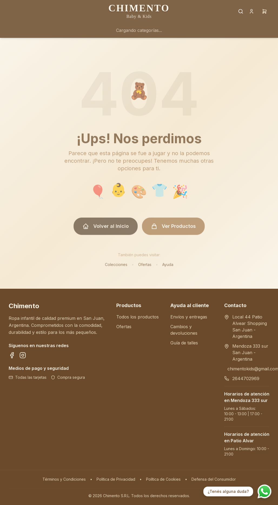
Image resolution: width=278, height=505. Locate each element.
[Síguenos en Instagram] (22, 355)
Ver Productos (173, 228)
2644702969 (245, 378)
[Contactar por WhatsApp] (264, 491)
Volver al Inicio (105, 228)
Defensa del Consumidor (213, 479)
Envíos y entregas (188, 317)
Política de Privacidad (116, 479)
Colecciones (116, 266)
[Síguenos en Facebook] (12, 355)
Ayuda (167, 266)
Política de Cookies (163, 479)
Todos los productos (137, 317)
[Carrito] (264, 11)
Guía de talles (184, 342)
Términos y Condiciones (64, 479)
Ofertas (144, 266)
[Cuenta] (251, 11)
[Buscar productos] (241, 11)
